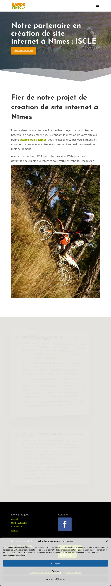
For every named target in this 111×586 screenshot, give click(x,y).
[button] (106, 541)
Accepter (55, 563)
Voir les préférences (55, 579)
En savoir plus (22, 51)
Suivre (77, 524)
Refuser (55, 571)
